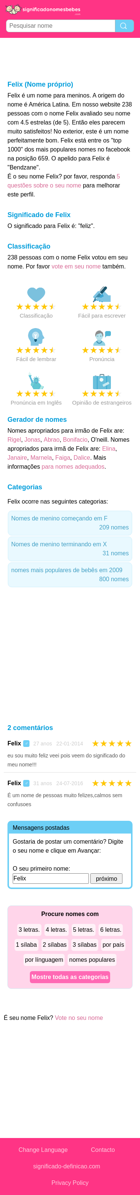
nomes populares (92, 960)
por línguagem (44, 960)
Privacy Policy (70, 1183)
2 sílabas (55, 945)
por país (113, 945)
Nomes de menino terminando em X (70, 549)
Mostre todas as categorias (69, 977)
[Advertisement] (70, 58)
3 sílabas (85, 945)
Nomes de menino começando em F (70, 523)
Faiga (62, 457)
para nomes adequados (73, 466)
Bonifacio (75, 439)
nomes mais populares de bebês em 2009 (70, 575)
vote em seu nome (76, 266)
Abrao (52, 439)
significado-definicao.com (66, 1166)
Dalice (82, 457)
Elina (108, 448)
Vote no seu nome (79, 1018)
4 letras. (56, 930)
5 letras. (83, 930)
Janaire (17, 457)
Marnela (41, 457)
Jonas (32, 439)
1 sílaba (26, 945)
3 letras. (29, 930)
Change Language (43, 1150)
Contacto (103, 1150)
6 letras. (110, 930)
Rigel (14, 439)
